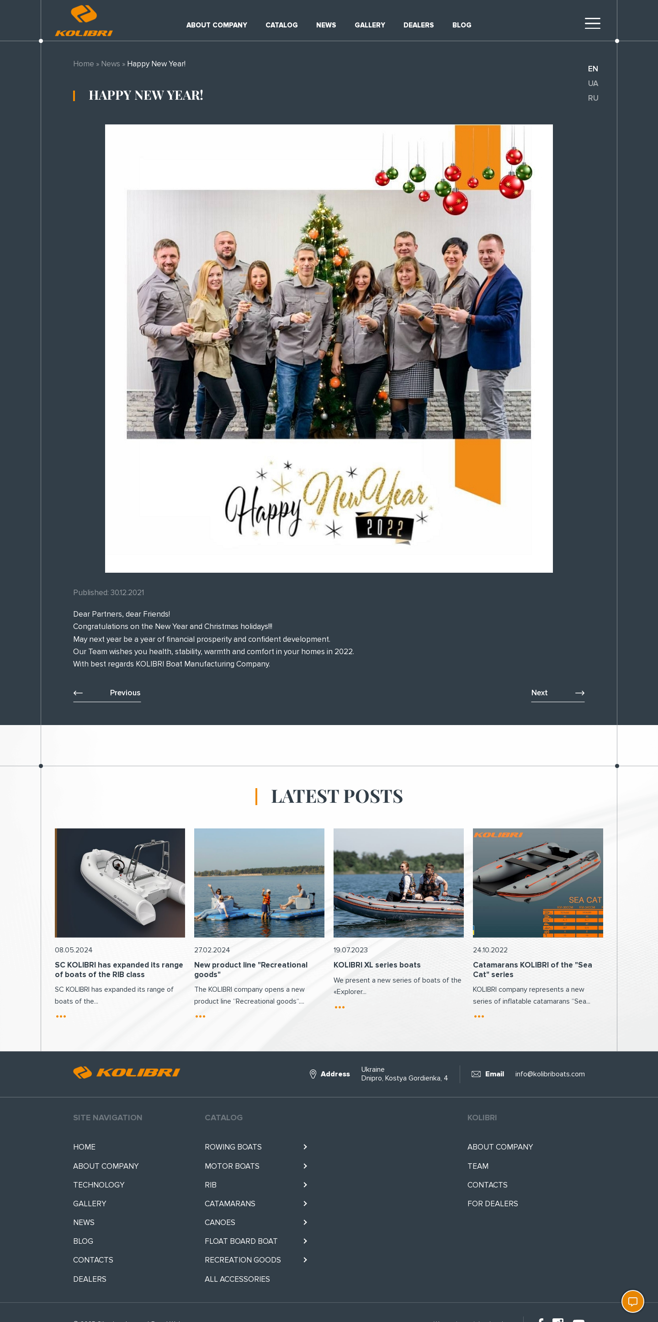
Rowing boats (233, 1147)
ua (593, 83)
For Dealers (492, 1204)
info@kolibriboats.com (550, 1074)
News (326, 25)
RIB (211, 1185)
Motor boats (232, 1166)
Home (83, 64)
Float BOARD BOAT (241, 1241)
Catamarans (230, 1204)
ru (593, 98)
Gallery (370, 25)
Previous (125, 693)
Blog (462, 25)
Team (477, 1166)
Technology (99, 1185)
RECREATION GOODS (243, 1260)
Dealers (418, 25)
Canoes (220, 1222)
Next (539, 693)
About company (216, 25)
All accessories (237, 1279)
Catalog (281, 25)
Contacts (93, 1260)
